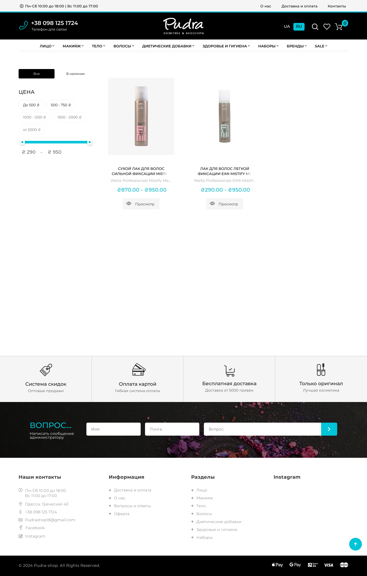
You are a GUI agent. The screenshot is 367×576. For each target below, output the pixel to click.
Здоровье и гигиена (226, 46)
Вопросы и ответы (130, 505)
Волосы (123, 46)
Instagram (32, 536)
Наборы (268, 46)
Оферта (119, 513)
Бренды (297, 46)
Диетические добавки (168, 46)
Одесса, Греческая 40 (44, 504)
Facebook (32, 527)
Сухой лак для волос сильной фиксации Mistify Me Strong (141, 171)
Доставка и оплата (300, 6)
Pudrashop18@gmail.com (47, 519)
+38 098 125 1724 (54, 23)
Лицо (47, 46)
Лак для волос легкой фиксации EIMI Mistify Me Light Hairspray (225, 171)
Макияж (73, 46)
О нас (265, 6)
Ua (287, 26)
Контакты (337, 6)
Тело (98, 46)
